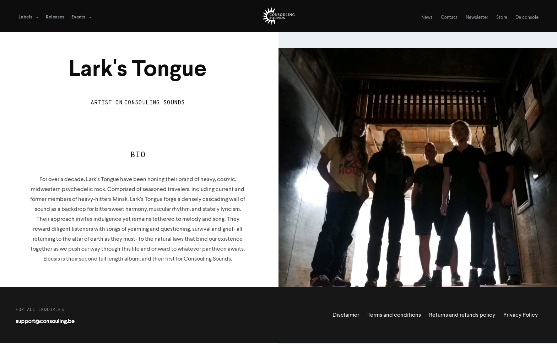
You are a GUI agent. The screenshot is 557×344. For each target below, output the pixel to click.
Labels (25, 17)
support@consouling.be (45, 321)
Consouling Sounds (154, 103)
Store (501, 17)
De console (527, 17)
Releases (55, 17)
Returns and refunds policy (462, 315)
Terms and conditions (394, 315)
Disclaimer (345, 315)
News (427, 17)
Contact (449, 17)
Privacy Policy (520, 315)
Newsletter (477, 17)
